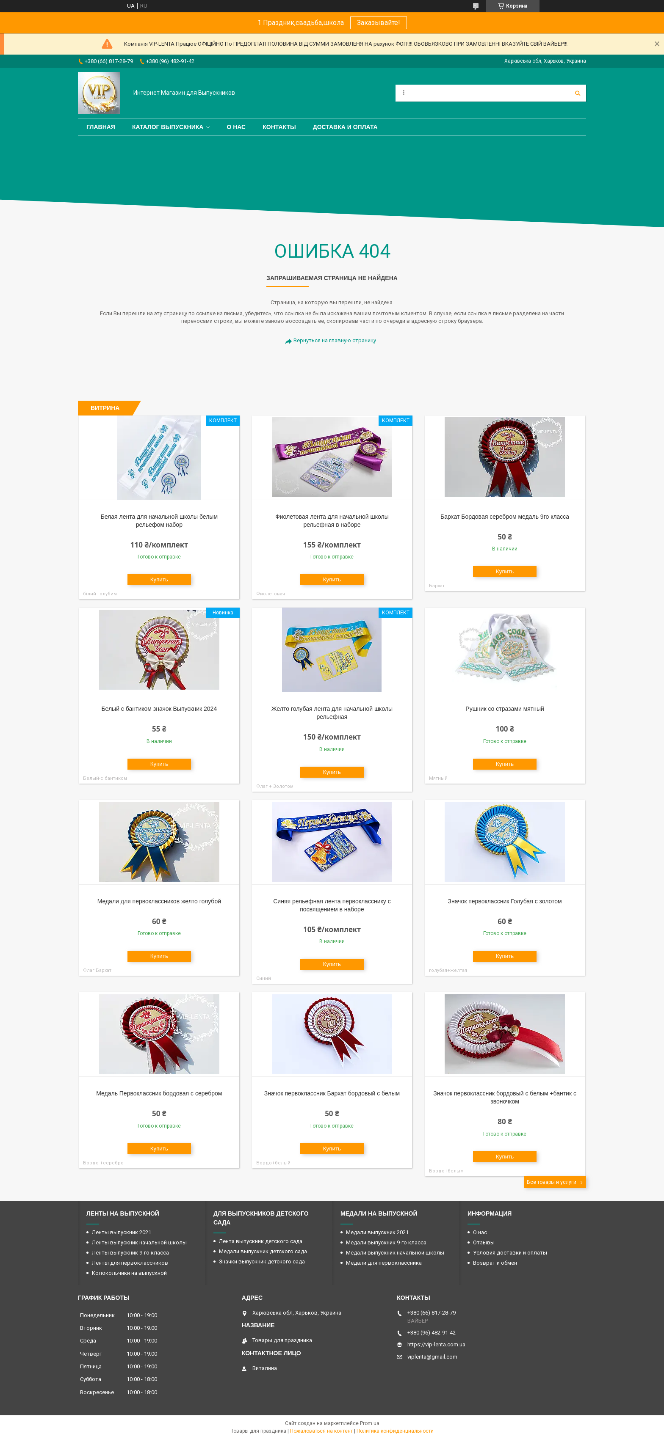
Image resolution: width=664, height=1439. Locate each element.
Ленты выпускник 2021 (121, 1232)
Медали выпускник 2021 (377, 1232)
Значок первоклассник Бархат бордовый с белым (332, 1093)
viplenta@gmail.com (432, 1357)
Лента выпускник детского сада (260, 1241)
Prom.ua (369, 1423)
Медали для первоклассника (384, 1263)
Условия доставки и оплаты (510, 1252)
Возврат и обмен (495, 1263)
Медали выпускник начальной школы (395, 1252)
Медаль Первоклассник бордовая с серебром (159, 1093)
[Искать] (577, 93)
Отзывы (484, 1242)
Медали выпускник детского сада (263, 1251)
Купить (159, 579)
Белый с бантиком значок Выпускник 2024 (159, 708)
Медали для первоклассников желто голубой (159, 901)
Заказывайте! (378, 23)
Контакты (279, 127)
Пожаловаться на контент (321, 1431)
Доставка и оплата (345, 127)
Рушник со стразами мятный (504, 708)
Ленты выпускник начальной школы (139, 1242)
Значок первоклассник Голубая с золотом (505, 901)
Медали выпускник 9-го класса (386, 1242)
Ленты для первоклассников (130, 1263)
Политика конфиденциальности (395, 1431)
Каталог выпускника (168, 127)
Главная (100, 127)
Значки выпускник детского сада (262, 1261)
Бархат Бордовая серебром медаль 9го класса (504, 516)
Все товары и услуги (551, 1182)
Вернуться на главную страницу (334, 340)
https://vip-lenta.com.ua (436, 1344)
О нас (236, 127)
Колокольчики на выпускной (129, 1273)
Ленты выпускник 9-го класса (130, 1252)
